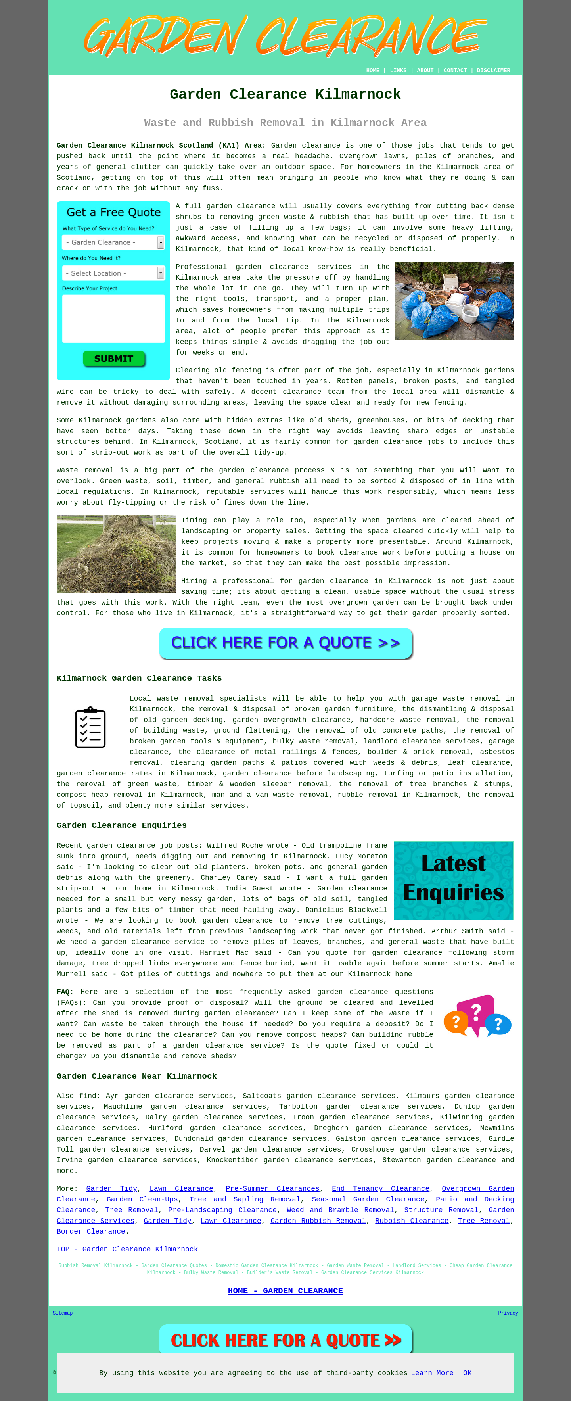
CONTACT (455, 70)
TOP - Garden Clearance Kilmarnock (127, 1249)
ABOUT (425, 70)
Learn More (432, 1373)
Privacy (508, 1313)
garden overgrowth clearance (291, 720)
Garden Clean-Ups (142, 1199)
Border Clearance (91, 1232)
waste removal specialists (212, 698)
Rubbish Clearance (411, 1221)
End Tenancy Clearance (380, 1189)
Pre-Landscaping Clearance (222, 1210)
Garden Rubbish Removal (318, 1221)
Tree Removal (131, 1210)
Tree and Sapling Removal (244, 1199)
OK (467, 1373)
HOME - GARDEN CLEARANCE (285, 1290)
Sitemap (63, 1313)
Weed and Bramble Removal (341, 1210)
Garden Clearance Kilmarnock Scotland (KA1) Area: (161, 146)
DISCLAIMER (493, 70)
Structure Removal (441, 1210)
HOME (373, 70)
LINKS (398, 70)
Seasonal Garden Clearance (368, 1199)
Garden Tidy (111, 1189)
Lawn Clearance (181, 1189)
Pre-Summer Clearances (273, 1189)
